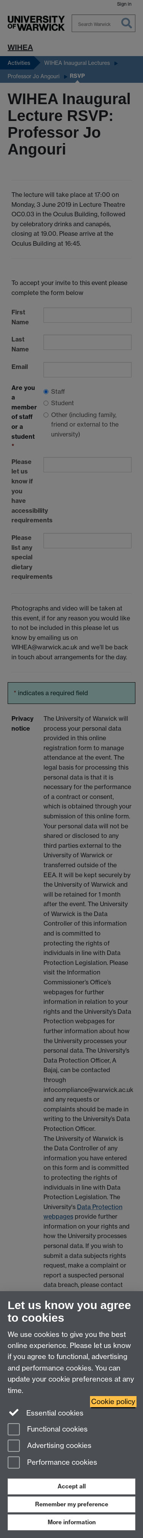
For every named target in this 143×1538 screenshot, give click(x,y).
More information (72, 1522)
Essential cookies (46, 1412)
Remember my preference (71, 1504)
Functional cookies (48, 1430)
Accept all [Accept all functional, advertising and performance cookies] (72, 1486)
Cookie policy (113, 1401)
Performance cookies (52, 1463)
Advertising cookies (50, 1446)
